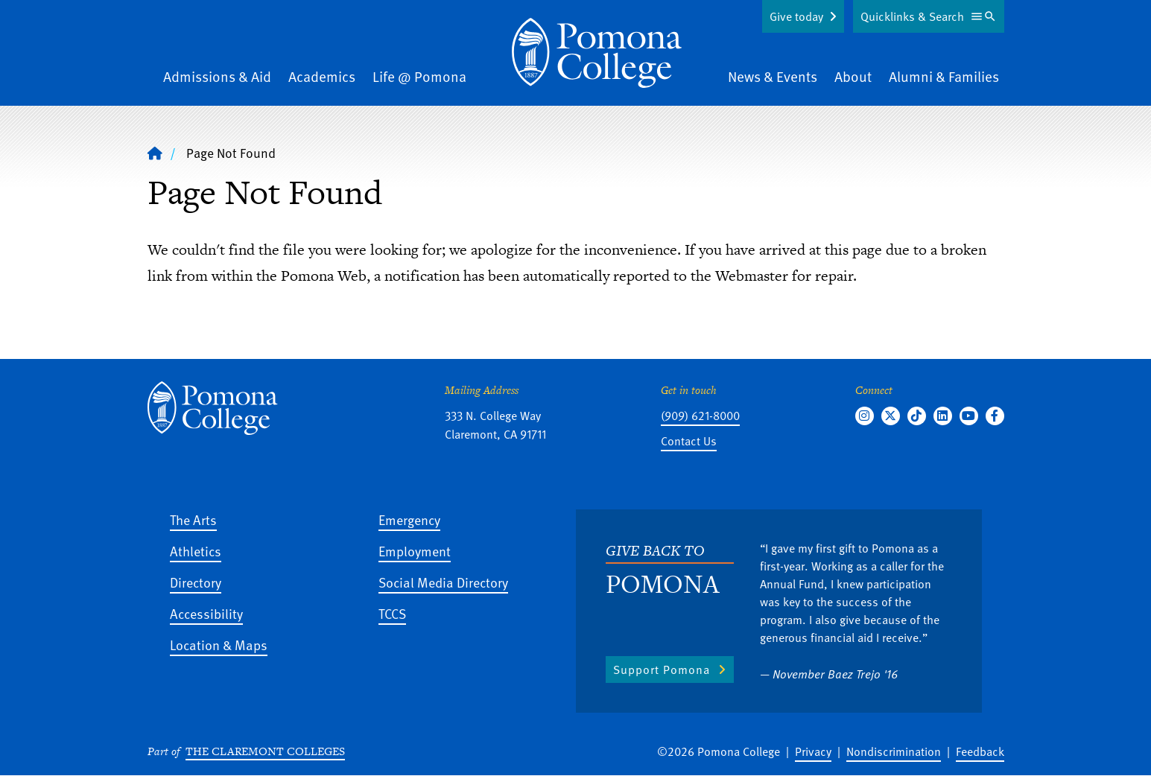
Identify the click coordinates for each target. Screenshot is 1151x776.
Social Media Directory (443, 582)
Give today (796, 16)
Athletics (195, 551)
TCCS (392, 613)
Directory (195, 582)
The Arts (193, 519)
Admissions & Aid (217, 76)
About (853, 76)
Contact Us (689, 441)
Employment (414, 551)
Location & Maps (218, 645)
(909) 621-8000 (700, 415)
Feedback (980, 751)
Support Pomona (661, 669)
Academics (321, 76)
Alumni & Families (944, 76)
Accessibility (206, 613)
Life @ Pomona (419, 76)
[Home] (597, 53)
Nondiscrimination (893, 751)
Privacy (813, 751)
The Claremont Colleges (265, 751)
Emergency (409, 519)
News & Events (772, 76)
